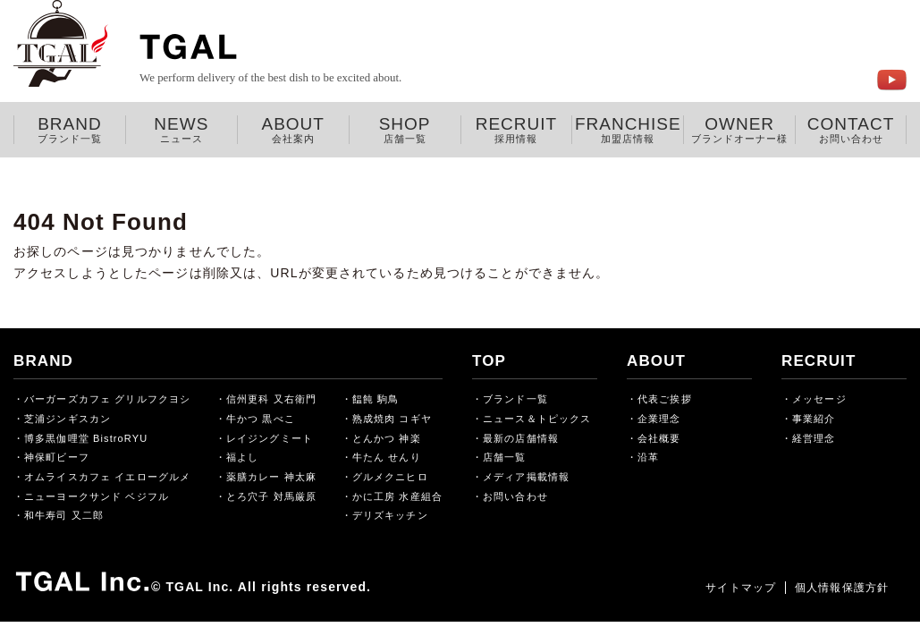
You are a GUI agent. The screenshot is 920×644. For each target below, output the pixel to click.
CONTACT (851, 129)
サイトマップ (740, 587)
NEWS (181, 129)
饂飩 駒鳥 (376, 399)
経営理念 (813, 438)
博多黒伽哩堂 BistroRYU (86, 438)
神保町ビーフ (56, 457)
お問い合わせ (515, 496)
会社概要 (658, 438)
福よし (242, 457)
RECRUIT (516, 129)
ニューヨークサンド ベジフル (96, 496)
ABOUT (293, 129)
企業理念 (658, 418)
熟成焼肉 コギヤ (392, 418)
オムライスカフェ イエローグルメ (107, 476)
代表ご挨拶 (664, 399)
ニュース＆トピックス (537, 418)
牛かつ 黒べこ (260, 418)
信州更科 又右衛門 (271, 399)
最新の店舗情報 (521, 438)
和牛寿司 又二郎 (64, 515)
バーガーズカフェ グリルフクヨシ (107, 399)
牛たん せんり (386, 457)
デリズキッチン (390, 515)
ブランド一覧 (515, 399)
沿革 (648, 457)
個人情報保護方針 (842, 587)
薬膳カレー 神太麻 (271, 476)
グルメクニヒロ (390, 476)
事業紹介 (813, 418)
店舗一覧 (504, 457)
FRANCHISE (627, 129)
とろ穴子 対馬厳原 (271, 496)
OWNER (739, 129)
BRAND (69, 129)
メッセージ (819, 399)
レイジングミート (269, 438)
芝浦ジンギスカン (67, 418)
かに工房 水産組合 (397, 496)
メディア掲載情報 (526, 476)
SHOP (405, 129)
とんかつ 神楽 (386, 438)
